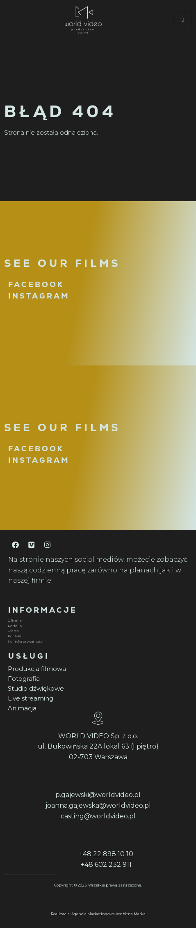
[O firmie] (97, 620)
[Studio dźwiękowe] (97, 689)
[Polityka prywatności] (97, 641)
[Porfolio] (97, 626)
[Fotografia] (97, 679)
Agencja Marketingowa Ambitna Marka (108, 914)
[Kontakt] (97, 636)
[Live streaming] (97, 698)
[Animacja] (97, 708)
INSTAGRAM (39, 296)
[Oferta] (97, 631)
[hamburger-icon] (182, 19)
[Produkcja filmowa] (97, 669)
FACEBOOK (36, 284)
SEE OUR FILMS (62, 263)
